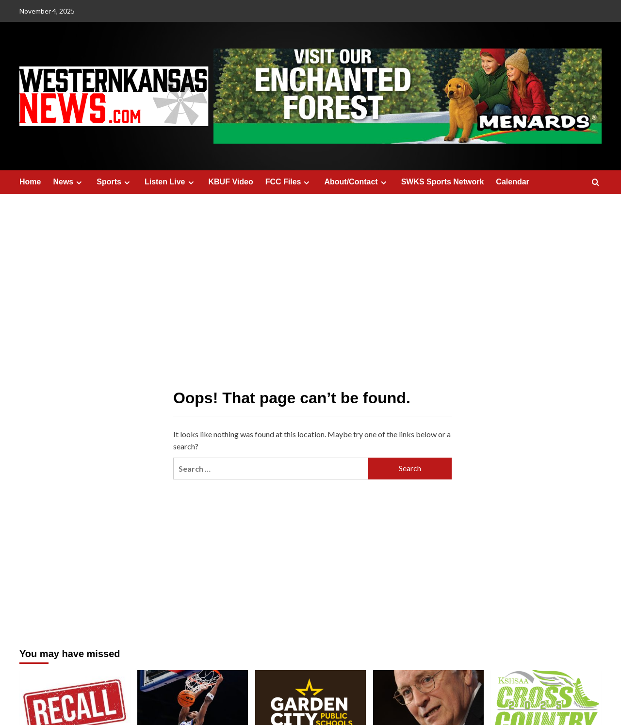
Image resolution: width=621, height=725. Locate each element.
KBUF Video (231, 182)
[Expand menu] (78, 183)
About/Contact (356, 182)
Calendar (512, 182)
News (68, 182)
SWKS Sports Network (442, 182)
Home (30, 182)
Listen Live (170, 182)
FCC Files (288, 182)
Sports (114, 182)
